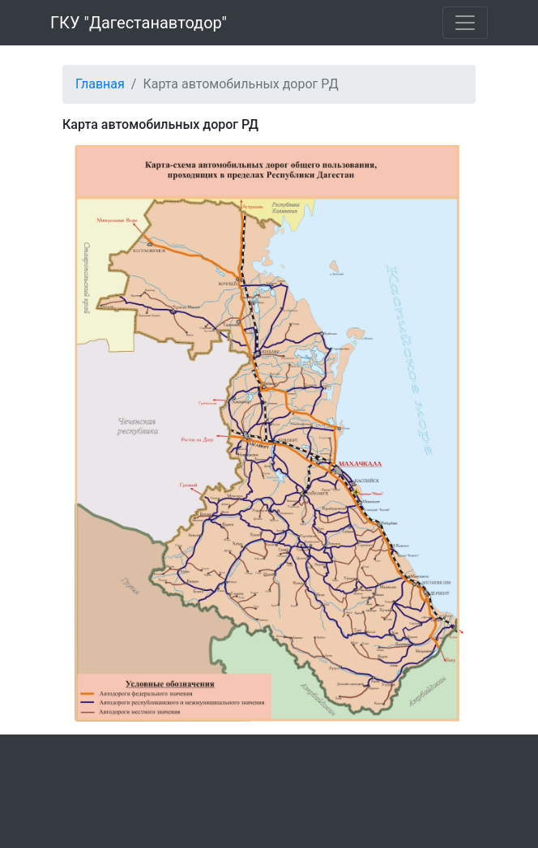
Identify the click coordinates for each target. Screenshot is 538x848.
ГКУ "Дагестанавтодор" (138, 22)
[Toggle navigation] (465, 22)
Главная (100, 84)
